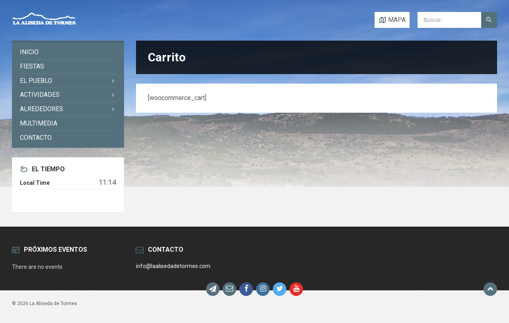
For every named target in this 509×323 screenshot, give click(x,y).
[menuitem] (68, 52)
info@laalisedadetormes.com (173, 266)
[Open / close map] (392, 20)
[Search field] (457, 20)
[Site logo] (44, 25)
